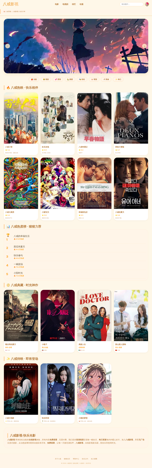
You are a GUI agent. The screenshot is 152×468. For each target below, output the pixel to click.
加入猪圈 (94, 459)
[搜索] (131, 4)
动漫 (81, 4)
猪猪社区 (67, 459)
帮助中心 (76, 459)
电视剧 (65, 4)
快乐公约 (85, 459)
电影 (57, 4)
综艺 (74, 4)
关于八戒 (58, 459)
